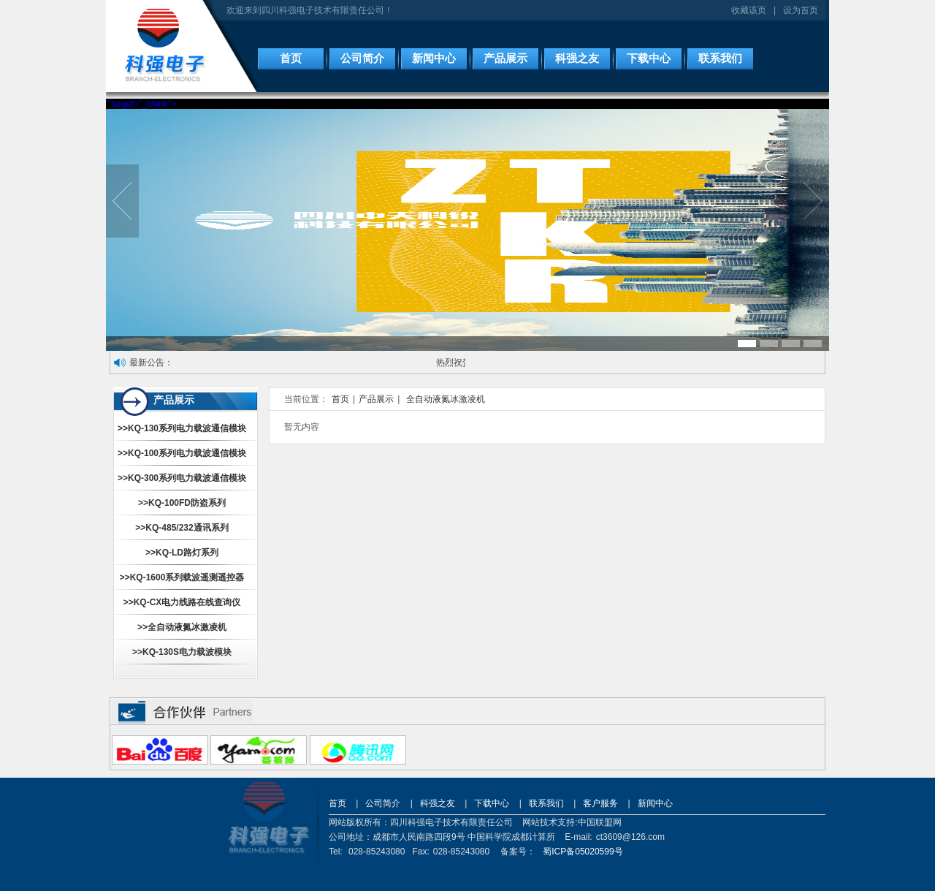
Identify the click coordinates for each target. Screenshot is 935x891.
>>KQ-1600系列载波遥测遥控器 (182, 577)
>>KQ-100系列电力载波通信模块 (182, 453)
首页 (291, 58)
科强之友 (577, 58)
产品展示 (505, 58)
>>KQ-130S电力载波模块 (182, 652)
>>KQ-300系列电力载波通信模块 (182, 478)
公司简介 (362, 58)
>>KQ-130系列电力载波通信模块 (182, 428)
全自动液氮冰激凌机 (445, 399)
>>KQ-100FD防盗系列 (182, 503)
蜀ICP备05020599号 (582, 851)
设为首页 (800, 10)
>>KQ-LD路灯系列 (181, 552)
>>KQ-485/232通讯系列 (181, 528)
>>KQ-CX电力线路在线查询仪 (182, 602)
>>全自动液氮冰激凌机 (181, 627)
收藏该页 (748, 10)
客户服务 (600, 803)
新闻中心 (434, 58)
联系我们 (720, 58)
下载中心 (649, 58)
